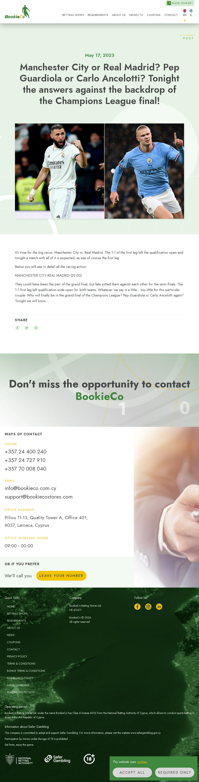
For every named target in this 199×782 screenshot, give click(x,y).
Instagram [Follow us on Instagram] (148, 607)
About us (119, 15)
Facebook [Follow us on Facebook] (137, 607)
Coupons (154, 15)
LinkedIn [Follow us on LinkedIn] (159, 607)
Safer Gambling (18, 685)
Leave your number (61, 575)
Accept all (132, 772)
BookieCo (17, 11)
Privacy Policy (17, 656)
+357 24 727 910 (25, 460)
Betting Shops (73, 15)
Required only (174, 772)
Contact (171, 15)
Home (11, 606)
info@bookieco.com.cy (30, 488)
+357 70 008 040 (25, 468)
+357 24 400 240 (25, 451)
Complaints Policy (20, 678)
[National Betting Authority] (24, 758)
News (11, 635)
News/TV (136, 15)
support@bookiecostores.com (39, 496)
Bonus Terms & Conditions (26, 670)
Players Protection (21, 692)
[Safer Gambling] (63, 758)
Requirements (98, 15)
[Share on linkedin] (36, 327)
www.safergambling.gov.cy (146, 733)
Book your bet (182, 3)
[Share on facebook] (17, 327)
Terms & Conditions (21, 663)
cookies (142, 762)
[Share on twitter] (26, 327)
